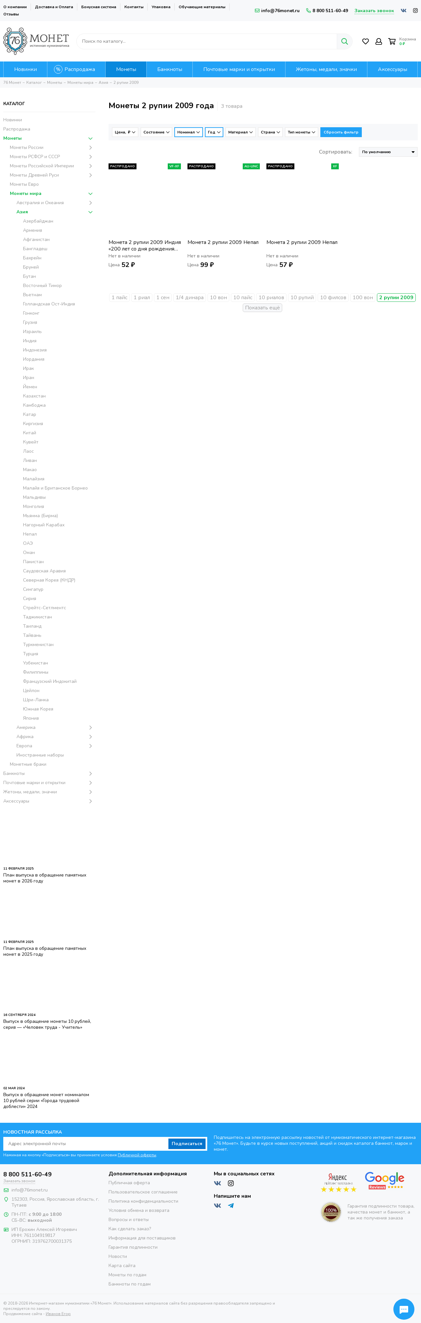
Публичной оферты (137, 1155)
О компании (15, 7)
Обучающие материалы (202, 7)
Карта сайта (122, 1266)
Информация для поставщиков (142, 1238)
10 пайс (242, 297)
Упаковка (161, 7)
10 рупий (302, 297)
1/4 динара (190, 297)
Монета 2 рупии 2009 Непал (223, 242)
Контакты (133, 7)
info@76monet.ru (277, 11)
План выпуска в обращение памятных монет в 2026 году (44, 878)
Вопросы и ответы (129, 1219)
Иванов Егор (58, 1313)
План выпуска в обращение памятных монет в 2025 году (44, 951)
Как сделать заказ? (130, 1229)
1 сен (162, 297)
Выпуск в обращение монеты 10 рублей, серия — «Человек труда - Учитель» (47, 1024)
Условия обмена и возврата (139, 1210)
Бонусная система (98, 7)
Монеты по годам (127, 1275)
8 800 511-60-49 (327, 11)
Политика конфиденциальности (143, 1201)
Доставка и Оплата (54, 7)
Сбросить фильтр (341, 132)
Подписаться (187, 1144)
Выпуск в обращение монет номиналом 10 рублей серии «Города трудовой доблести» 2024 (46, 1101)
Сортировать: (335, 152)
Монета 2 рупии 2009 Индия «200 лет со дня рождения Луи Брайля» (145, 245)
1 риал (142, 297)
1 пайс (119, 297)
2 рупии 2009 (396, 297)
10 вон (218, 297)
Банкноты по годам (130, 1284)
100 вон (363, 297)
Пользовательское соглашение (143, 1192)
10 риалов (271, 297)
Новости (118, 1256)
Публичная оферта (129, 1183)
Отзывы (11, 14)
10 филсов (333, 297)
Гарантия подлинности (133, 1247)
